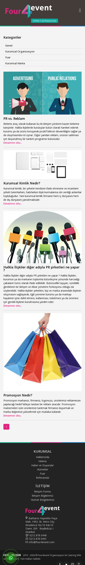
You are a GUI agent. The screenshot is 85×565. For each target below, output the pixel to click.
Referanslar (42, 477)
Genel (8, 45)
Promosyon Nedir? (17, 395)
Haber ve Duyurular (42, 465)
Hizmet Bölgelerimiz (42, 499)
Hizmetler (42, 469)
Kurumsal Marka (15, 63)
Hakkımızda (42, 457)
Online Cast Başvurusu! (44, 20)
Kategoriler (12, 37)
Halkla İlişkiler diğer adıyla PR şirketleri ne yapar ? (41, 268)
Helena (42, 461)
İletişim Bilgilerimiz (42, 495)
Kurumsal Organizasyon (20, 51)
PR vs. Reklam (14, 118)
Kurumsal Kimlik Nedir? (21, 183)
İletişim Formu (42, 491)
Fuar (8, 57)
